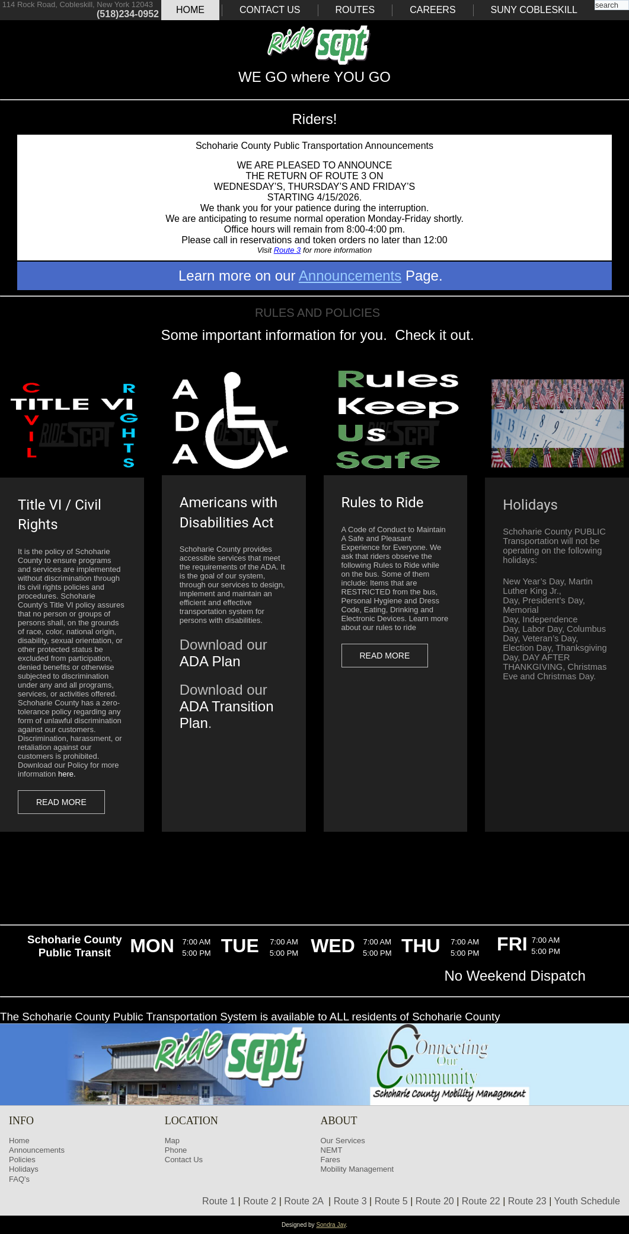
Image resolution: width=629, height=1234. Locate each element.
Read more (61, 802)
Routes (355, 10)
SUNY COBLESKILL (534, 10)
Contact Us (270, 10)
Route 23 (527, 1201)
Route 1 (218, 1201)
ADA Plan (210, 661)
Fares (330, 1159)
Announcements (350, 276)
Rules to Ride (382, 502)
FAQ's (19, 1179)
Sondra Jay (331, 1225)
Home (190, 10)
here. (67, 773)
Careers (432, 10)
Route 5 (391, 1201)
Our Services (343, 1140)
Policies (22, 1159)
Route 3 (287, 250)
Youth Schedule (587, 1201)
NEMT (332, 1150)
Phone (176, 1150)
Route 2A (303, 1201)
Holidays (24, 1169)
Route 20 (435, 1201)
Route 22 (481, 1201)
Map (172, 1140)
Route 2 (259, 1201)
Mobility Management (357, 1169)
